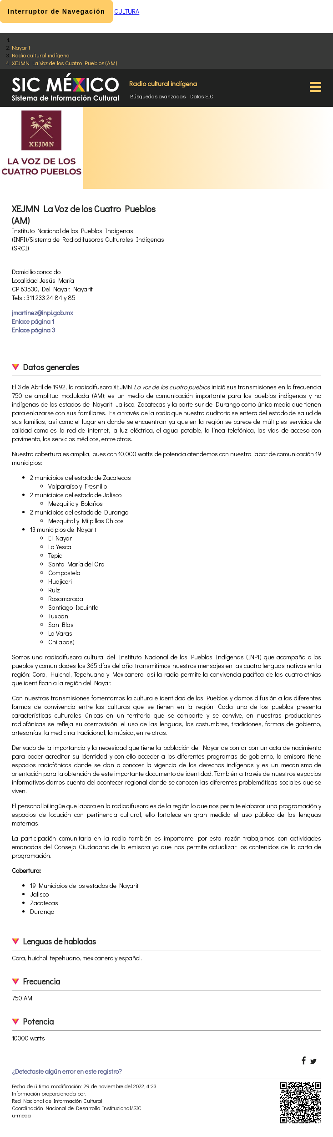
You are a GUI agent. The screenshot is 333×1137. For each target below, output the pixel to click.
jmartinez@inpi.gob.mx (42, 312)
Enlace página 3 (33, 330)
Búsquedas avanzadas (158, 96)
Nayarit (21, 47)
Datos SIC (201, 96)
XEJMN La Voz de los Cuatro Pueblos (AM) (64, 62)
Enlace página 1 (33, 321)
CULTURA (126, 11)
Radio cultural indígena (41, 55)
